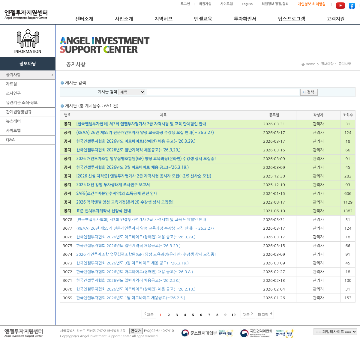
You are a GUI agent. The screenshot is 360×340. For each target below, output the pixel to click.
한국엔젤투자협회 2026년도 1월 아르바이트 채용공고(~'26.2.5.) (130, 298)
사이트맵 (226, 4)
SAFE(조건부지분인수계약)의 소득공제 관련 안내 (117, 193)
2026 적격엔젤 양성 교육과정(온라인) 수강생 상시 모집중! (125, 202)
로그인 (185, 4)
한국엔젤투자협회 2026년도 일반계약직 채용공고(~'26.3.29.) (128, 150)
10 (234, 314)
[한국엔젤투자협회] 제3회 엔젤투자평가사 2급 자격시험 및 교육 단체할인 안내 (141, 124)
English (247, 4)
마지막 (263, 314)
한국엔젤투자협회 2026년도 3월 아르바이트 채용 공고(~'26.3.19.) (132, 167)
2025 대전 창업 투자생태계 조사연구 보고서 (113, 185)
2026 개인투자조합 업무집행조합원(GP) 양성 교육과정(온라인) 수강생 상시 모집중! (146, 159)
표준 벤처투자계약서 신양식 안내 (103, 211)
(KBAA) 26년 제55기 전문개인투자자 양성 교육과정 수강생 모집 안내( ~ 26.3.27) (145, 133)
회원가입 (205, 4)
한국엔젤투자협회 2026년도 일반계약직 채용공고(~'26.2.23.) (128, 280)
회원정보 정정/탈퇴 (275, 4)
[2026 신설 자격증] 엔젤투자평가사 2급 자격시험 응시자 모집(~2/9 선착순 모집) (143, 176)
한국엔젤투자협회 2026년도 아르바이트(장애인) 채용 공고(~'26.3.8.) (134, 272)
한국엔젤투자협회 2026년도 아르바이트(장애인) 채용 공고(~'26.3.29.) (135, 141)
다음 (246, 314)
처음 (150, 314)
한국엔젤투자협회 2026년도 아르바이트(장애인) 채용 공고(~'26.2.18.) (135, 289)
